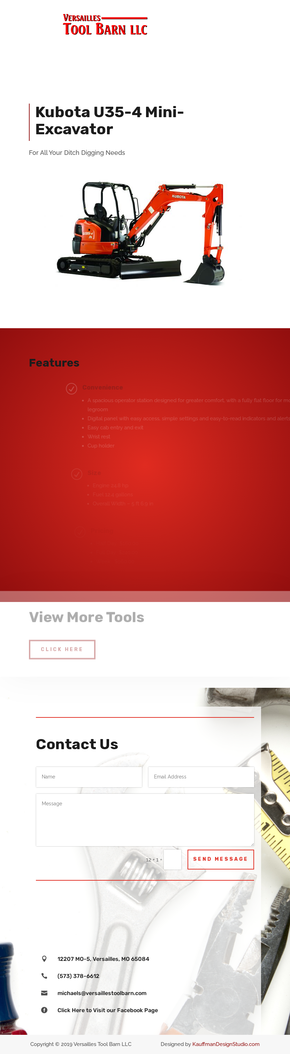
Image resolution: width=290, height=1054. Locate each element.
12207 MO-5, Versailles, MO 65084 (103, 959)
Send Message (221, 859)
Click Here (62, 645)
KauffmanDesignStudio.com (226, 1044)
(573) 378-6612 (78, 976)
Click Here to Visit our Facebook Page (108, 1010)
